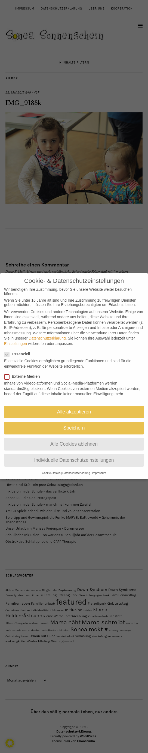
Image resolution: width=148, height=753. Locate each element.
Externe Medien (24, 369)
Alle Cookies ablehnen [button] (74, 437)
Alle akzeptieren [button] (74, 405)
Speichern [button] (74, 421)
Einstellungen (15, 337)
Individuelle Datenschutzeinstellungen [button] (74, 453)
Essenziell (19, 347)
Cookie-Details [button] (51, 466)
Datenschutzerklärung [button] (76, 466)
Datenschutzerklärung (47, 331)
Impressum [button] (99, 466)
